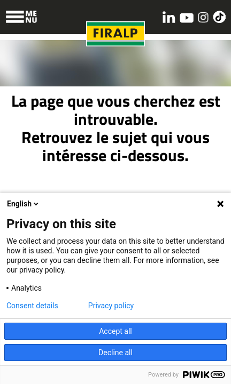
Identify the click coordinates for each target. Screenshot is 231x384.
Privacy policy (111, 305)
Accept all (115, 331)
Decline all (115, 352)
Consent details (32, 305)
